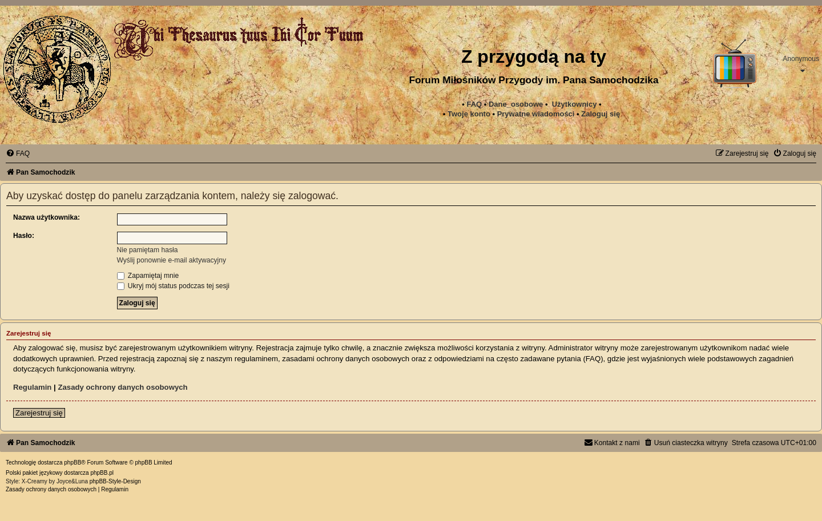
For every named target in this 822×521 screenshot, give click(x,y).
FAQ (474, 104)
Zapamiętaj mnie (148, 276)
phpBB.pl (102, 473)
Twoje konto (469, 114)
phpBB (72, 462)
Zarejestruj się (39, 413)
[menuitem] (536, 114)
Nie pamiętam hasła (147, 250)
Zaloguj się (600, 114)
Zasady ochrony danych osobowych (122, 387)
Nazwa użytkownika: (46, 217)
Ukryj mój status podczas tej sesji (173, 286)
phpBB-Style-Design (115, 481)
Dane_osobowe (516, 104)
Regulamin (32, 387)
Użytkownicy (574, 104)
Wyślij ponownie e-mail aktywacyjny (171, 260)
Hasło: (23, 236)
